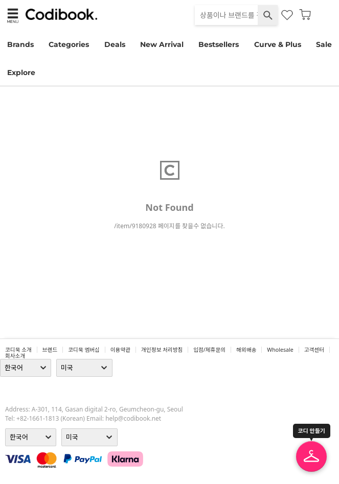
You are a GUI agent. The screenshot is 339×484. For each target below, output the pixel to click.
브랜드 (49, 349)
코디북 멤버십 (84, 349)
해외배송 (246, 349)
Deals (114, 44)
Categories (69, 44)
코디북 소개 (18, 349)
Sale (324, 44)
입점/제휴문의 (209, 349)
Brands (20, 44)
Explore (21, 72)
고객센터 (314, 349)
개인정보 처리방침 (162, 349)
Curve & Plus (277, 44)
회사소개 (15, 355)
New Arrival (162, 44)
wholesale (280, 349)
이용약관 (120, 349)
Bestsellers (218, 44)
